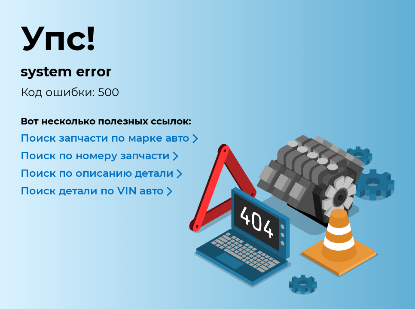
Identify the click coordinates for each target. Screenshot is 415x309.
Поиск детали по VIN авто (92, 191)
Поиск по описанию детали (97, 173)
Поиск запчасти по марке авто (105, 138)
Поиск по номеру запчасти (95, 155)
